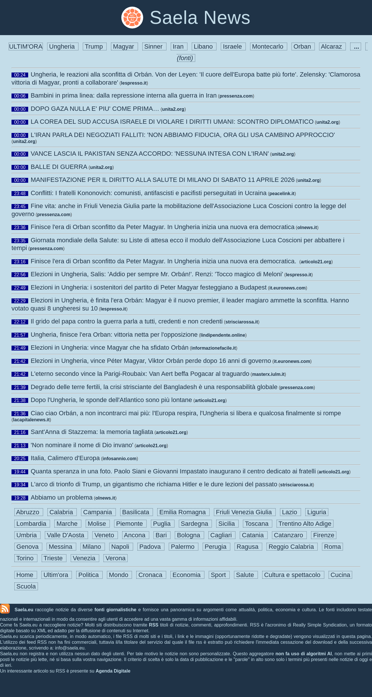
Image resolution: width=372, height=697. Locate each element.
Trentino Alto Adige (305, 523)
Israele (233, 46)
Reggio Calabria (292, 546)
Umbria (27, 535)
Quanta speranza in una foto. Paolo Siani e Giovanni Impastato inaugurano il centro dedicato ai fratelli (173, 471)
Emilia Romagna (183, 512)
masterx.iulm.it (268, 374)
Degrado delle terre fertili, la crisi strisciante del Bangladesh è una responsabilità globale (154, 387)
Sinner (154, 46)
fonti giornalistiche (115, 609)
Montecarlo (268, 46)
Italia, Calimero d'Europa (65, 458)
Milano (93, 546)
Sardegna (195, 523)
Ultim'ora (57, 574)
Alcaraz (332, 46)
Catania (253, 535)
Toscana (257, 523)
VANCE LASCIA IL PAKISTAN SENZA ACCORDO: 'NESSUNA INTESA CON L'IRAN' (150, 153)
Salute (246, 574)
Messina (61, 546)
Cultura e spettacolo (293, 574)
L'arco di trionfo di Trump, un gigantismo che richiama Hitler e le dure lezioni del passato (154, 484)
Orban (303, 46)
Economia (187, 574)
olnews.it (307, 227)
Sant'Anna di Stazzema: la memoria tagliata (92, 431)
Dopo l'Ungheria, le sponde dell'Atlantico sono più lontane (111, 399)
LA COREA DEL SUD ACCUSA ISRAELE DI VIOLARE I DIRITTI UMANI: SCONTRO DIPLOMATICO (172, 121)
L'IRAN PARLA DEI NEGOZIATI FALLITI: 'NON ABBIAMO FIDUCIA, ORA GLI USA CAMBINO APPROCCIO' (183, 134)
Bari (162, 535)
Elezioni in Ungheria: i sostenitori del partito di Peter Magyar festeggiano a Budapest (149, 287)
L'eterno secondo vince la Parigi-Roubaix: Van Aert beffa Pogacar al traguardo (140, 373)
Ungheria (62, 46)
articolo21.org (316, 261)
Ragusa (248, 546)
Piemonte (130, 523)
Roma (332, 546)
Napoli (121, 546)
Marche (68, 523)
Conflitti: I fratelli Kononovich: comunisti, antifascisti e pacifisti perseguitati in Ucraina (148, 193)
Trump (94, 46)
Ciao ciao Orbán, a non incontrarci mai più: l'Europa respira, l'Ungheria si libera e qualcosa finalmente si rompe (186, 413)
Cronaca (151, 574)
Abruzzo (29, 512)
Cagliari (222, 535)
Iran (179, 46)
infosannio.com (120, 458)
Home (26, 574)
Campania (98, 512)
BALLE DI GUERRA (59, 166)
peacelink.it (281, 193)
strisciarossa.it (241, 321)
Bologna (189, 535)
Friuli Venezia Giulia (244, 512)
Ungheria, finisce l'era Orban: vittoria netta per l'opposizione (114, 334)
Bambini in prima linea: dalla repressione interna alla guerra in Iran (124, 95)
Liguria (317, 512)
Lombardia (32, 523)
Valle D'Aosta (66, 535)
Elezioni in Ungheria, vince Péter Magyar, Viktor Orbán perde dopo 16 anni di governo (151, 360)
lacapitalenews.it (31, 419)
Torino (26, 558)
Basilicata (136, 512)
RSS (153, 624)
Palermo (183, 546)
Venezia (85, 558)
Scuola (26, 586)
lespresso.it (134, 83)
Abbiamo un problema (62, 497)
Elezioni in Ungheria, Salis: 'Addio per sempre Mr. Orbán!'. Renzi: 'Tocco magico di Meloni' (157, 274)
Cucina (340, 574)
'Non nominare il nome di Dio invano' (82, 445)
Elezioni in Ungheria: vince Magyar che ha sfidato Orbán (110, 347)
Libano (204, 46)
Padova (151, 546)
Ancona (135, 535)
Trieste (54, 558)
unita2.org (173, 109)
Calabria (62, 512)
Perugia (216, 546)
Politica (89, 574)
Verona (115, 558)
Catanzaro (289, 535)
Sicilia (227, 523)
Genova (28, 546)
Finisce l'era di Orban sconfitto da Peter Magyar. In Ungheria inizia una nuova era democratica (163, 227)
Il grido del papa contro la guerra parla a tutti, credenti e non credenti (127, 321)
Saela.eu (24, 609)
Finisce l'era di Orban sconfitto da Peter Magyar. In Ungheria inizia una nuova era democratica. (164, 261)
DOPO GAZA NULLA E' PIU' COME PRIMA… (95, 108)
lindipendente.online (222, 335)
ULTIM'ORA (25, 46)
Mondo (119, 574)
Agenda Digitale (113, 671)
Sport (219, 574)
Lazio (290, 512)
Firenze (323, 535)
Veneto (105, 535)
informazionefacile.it (213, 348)
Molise (98, 523)
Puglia (162, 523)
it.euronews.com (287, 287)
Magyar (124, 46)
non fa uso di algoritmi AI (303, 653)
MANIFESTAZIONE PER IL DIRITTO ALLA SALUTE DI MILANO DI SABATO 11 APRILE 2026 (163, 179)
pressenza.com (236, 96)
